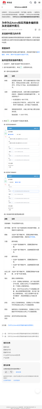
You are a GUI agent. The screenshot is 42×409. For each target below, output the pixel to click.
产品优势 (6, 358)
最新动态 (6, 347)
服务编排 (21, 14)
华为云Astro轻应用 (14, 12)
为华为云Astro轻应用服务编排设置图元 (20, 325)
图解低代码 (7, 350)
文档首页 (4, 12)
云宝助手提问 (7, 380)
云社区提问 (16, 380)
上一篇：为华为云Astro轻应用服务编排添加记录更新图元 (20, 333)
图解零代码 (7, 352)
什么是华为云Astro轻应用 (11, 355)
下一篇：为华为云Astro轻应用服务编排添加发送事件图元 (20, 336)
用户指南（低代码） (27, 12)
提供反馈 (18, 372)
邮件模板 (32, 237)
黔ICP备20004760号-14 (30, 407)
